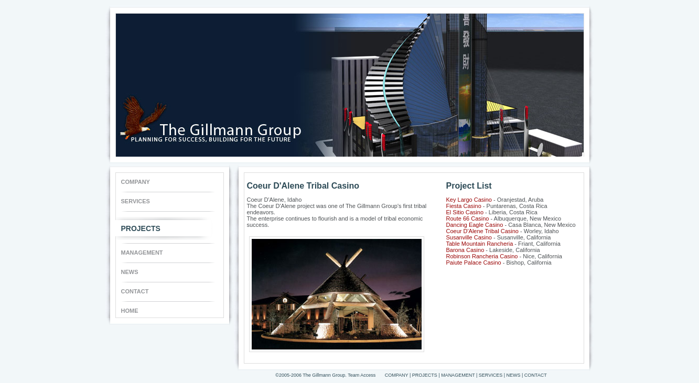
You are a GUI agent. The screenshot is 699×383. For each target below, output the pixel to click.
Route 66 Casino (467, 218)
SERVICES (135, 201)
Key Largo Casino (469, 199)
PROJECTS (140, 225)
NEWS (129, 272)
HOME (129, 311)
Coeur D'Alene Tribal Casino (482, 231)
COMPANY (135, 182)
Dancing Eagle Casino (474, 225)
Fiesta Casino (463, 206)
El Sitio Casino (465, 212)
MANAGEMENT (142, 252)
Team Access (361, 375)
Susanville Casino (469, 237)
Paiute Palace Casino (473, 262)
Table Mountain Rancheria (479, 243)
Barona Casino (465, 250)
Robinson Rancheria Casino (482, 256)
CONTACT (135, 291)
